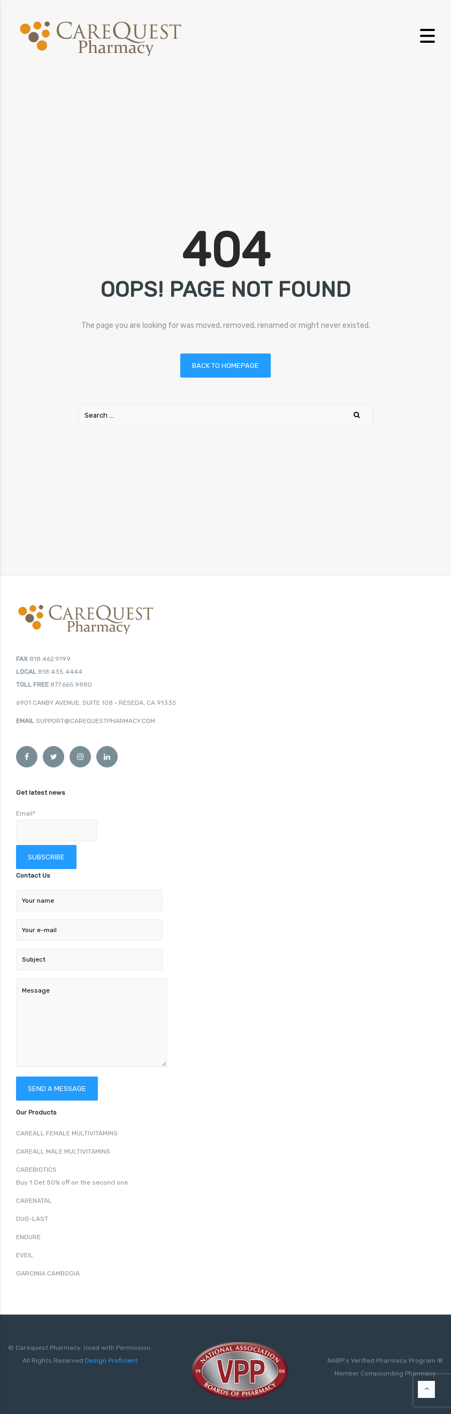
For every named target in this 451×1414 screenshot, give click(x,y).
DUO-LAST (32, 1219)
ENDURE (28, 1237)
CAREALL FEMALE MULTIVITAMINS (67, 1133)
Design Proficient (110, 1360)
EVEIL (24, 1255)
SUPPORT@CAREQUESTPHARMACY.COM (95, 721)
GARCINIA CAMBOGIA (48, 1273)
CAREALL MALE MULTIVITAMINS (63, 1151)
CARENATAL (34, 1200)
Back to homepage (225, 366)
